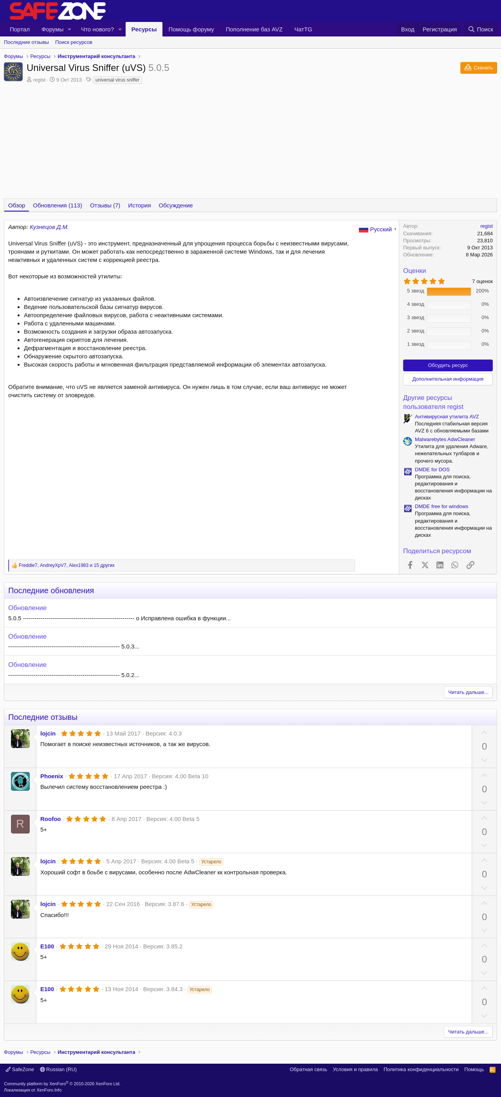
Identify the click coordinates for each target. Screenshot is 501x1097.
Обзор (16, 205)
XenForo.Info (49, 1090)
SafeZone (19, 1069)
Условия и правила (355, 1069)
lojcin (48, 733)
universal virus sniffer (118, 80)
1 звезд (415, 344)
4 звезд (415, 304)
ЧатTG (303, 29)
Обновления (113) (57, 205)
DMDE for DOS (432, 469)
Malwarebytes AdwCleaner (445, 439)
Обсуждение (176, 205)
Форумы (52, 29)
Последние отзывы (26, 42)
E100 (47, 946)
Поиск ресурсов (73, 42)
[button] (69, 29)
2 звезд (415, 331)
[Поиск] (480, 29)
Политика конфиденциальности (421, 1069)
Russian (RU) (58, 1069)
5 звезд (415, 291)
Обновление (27, 608)
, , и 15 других (67, 565)
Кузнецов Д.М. (49, 226)
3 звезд (415, 317)
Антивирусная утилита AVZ (447, 417)
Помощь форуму (191, 29)
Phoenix (51, 776)
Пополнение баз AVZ (254, 29)
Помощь (474, 1069)
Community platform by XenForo (62, 1083)
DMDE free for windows (442, 506)
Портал (20, 29)
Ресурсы (144, 29)
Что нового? (97, 29)
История (139, 205)
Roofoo (50, 818)
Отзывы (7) (105, 205)
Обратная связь (308, 1069)
